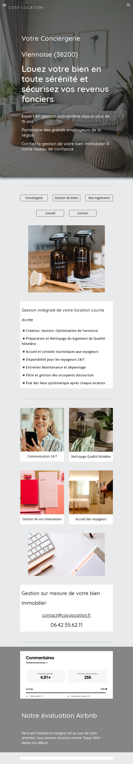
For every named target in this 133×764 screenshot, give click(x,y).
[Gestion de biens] (66, 198)
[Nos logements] (99, 198)
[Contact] (82, 213)
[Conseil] (50, 213)
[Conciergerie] (34, 198)
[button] (4, 5)
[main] (66, 89)
